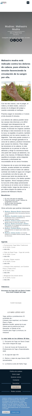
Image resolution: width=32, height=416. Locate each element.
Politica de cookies (16, 371)
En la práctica (16, 33)
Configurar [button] (6, 412)
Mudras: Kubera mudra (13, 220)
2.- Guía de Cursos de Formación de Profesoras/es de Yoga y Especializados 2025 (16, 349)
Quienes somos (16, 377)
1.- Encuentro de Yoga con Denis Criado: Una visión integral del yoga (16, 342)
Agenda (4, 242)
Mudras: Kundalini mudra (14, 216)
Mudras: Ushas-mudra (12, 233)
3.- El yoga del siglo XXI (11, 354)
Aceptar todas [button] (15, 412)
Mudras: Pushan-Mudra (13, 228)
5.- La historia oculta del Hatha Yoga (15, 364)
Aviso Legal (16, 374)
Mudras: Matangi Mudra (13, 211)
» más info (6, 249)
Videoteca (5, 287)
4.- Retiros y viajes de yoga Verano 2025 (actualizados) (16, 359)
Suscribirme (16, 387)
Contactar (16, 380)
